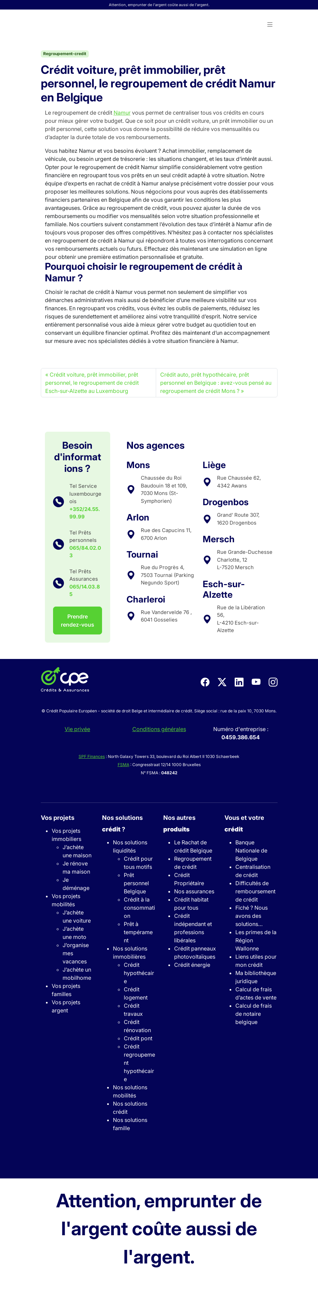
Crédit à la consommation (139, 907)
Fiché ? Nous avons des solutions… (251, 915)
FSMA (123, 764)
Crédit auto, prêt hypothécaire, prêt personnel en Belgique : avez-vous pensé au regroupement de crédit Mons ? (215, 382)
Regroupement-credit (64, 53)
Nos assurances (194, 891)
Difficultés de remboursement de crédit (255, 891)
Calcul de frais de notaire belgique (253, 1013)
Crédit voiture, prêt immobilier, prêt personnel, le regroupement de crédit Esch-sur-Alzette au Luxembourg (92, 382)
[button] (270, 25)
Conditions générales (159, 729)
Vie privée (77, 729)
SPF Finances (92, 756)
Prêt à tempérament (138, 932)
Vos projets (57, 817)
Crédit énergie (192, 964)
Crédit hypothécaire (139, 973)
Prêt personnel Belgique (136, 883)
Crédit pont (138, 1038)
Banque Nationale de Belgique (251, 850)
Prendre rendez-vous (77, 620)
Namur (122, 112)
